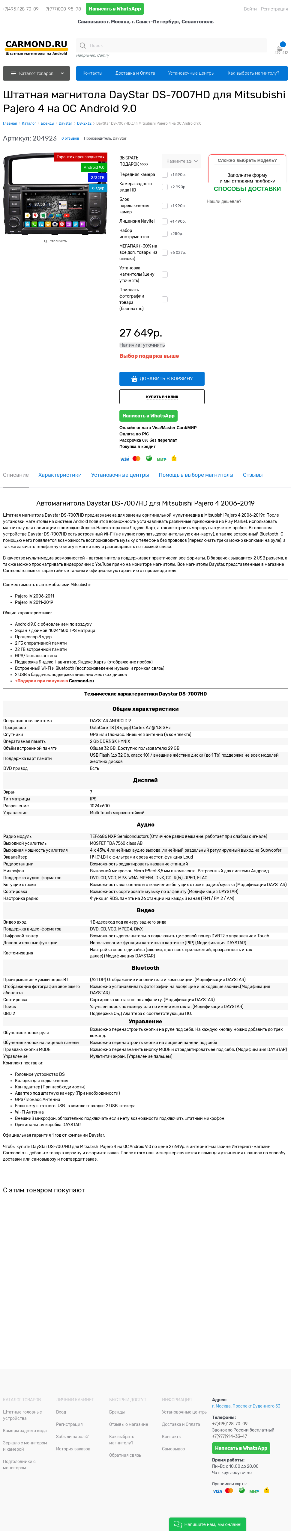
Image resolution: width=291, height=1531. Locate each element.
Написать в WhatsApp (115, 9)
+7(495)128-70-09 (20, 9)
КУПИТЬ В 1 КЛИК (162, 397)
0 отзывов (70, 138)
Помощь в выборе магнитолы (196, 475)
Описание (16, 475)
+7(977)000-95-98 (62, 9)
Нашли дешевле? (224, 201)
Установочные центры (120, 475)
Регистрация (274, 9)
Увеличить (58, 241)
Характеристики (60, 475)
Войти (250, 9)
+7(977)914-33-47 (229, 1436)
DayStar (120, 138)
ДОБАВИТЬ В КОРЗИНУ (166, 378)
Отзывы (253, 475)
